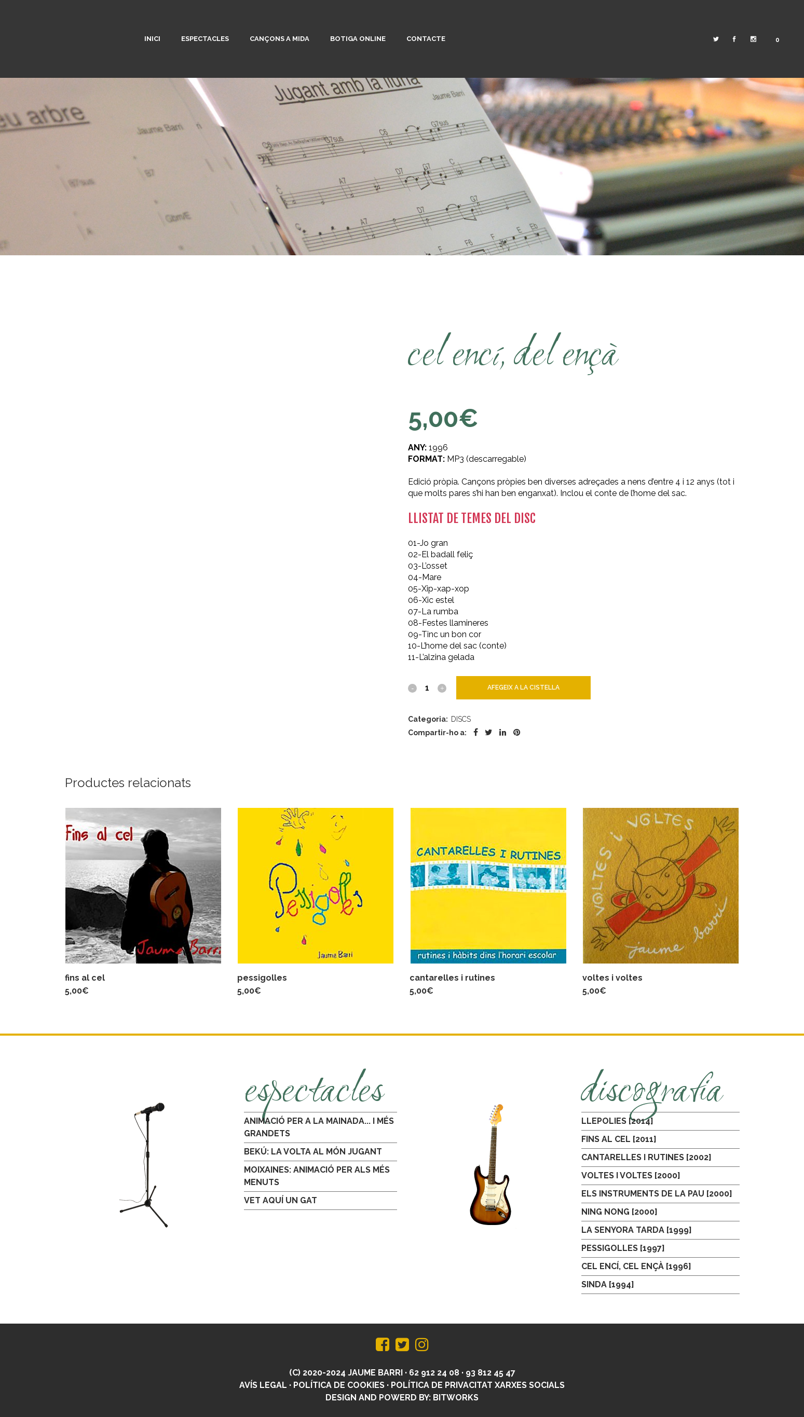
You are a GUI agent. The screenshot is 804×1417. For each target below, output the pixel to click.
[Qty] (427, 687)
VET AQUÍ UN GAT (280, 1200)
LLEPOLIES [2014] (617, 1121)
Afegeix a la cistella (523, 687)
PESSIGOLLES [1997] (623, 1248)
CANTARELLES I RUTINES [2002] (646, 1157)
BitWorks (456, 1397)
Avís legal (263, 1385)
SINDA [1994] (607, 1284)
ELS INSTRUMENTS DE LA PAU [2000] (656, 1194)
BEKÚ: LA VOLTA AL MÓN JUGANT (313, 1152)
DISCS (461, 719)
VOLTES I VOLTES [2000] (630, 1175)
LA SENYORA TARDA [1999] (636, 1230)
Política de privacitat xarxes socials (478, 1385)
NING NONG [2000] (619, 1212)
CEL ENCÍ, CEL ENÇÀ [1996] (636, 1266)
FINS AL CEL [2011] (619, 1139)
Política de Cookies (339, 1385)
